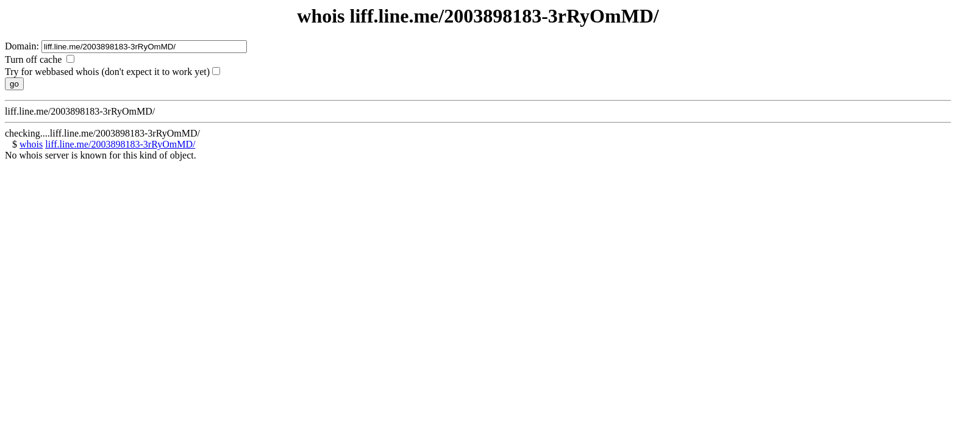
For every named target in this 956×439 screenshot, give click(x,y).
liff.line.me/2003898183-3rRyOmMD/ (120, 144)
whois (31, 144)
